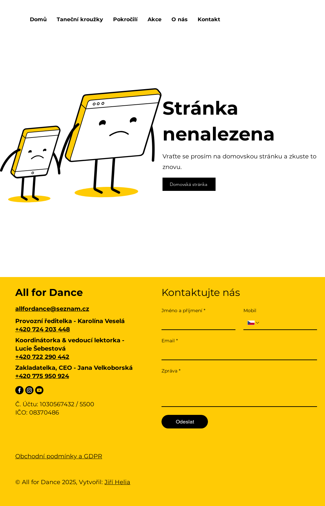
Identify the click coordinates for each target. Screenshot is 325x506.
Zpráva (171, 371)
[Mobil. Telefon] (286, 322)
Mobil (249, 310)
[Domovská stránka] (189, 184)
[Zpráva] (239, 391)
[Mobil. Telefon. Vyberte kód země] (253, 322)
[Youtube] (39, 390)
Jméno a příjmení (183, 310)
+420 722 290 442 (42, 357)
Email (170, 341)
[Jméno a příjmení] (196, 322)
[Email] (237, 353)
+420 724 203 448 (42, 329)
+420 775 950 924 (42, 376)
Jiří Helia (117, 482)
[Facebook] (19, 390)
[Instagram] (29, 390)
